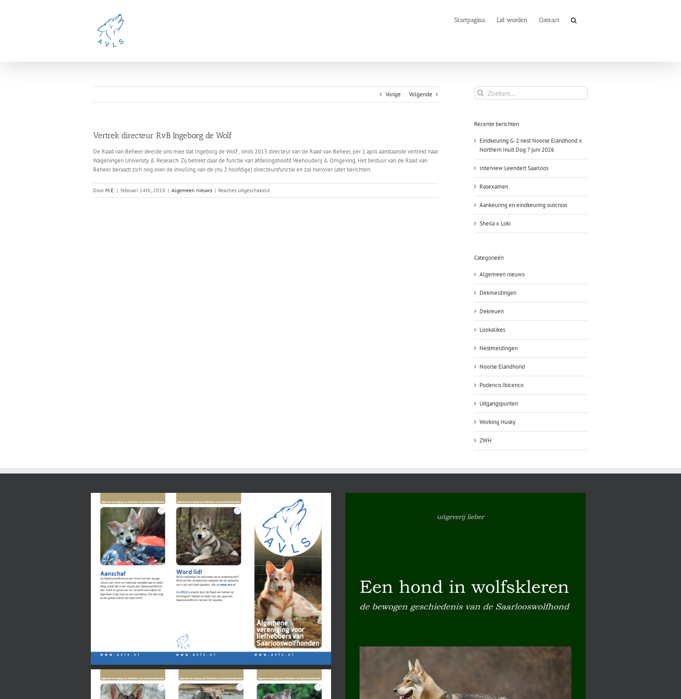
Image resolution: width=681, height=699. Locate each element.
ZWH (485, 440)
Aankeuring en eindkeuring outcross (523, 205)
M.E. (110, 190)
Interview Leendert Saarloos (513, 168)
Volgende (420, 94)
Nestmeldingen (498, 348)
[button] (574, 19)
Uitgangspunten (498, 403)
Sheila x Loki (495, 223)
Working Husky (497, 422)
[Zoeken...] (531, 92)
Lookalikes (492, 330)
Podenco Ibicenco (501, 385)
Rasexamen (493, 186)
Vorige (393, 94)
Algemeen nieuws (191, 190)
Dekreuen (491, 311)
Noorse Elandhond (502, 366)
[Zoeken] (480, 92)
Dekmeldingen (497, 293)
